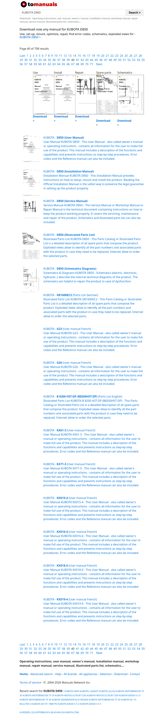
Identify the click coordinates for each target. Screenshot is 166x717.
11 (60, 56)
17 (88, 56)
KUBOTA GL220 (107, 691)
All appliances (88, 674)
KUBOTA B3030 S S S (129, 695)
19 (98, 56)
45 (96, 60)
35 (49, 60)
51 (124, 60)
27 (135, 56)
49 (115, 60)
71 (91, 64)
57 (25, 64)
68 (77, 64)
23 (116, 56)
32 (35, 60)
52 (129, 60)
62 (49, 64)
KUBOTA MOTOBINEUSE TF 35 (38, 695)
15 (79, 56)
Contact (135, 674)
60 (40, 64)
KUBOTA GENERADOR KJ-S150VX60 (70, 699)
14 (74, 56)
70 (86, 64)
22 (112, 56)
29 (21, 60)
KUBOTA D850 (71, 691)
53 (133, 60)
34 (44, 60)
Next (99, 64)
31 (30, 60)
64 (58, 64)
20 (102, 56)
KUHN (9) (59, 712)
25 (126, 56)
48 (110, 60)
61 (44, 64)
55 (143, 60)
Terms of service (30, 682)
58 (30, 64)
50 (119, 60)
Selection (106, 674)
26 (130, 56)
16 (84, 56)
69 (82, 64)
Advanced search (41, 674)
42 (82, 60)
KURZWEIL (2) (27, 712)
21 (107, 56)
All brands (70, 674)
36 (54, 60)
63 (54, 64)
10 (55, 56)
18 (93, 56)
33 (40, 60)
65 (63, 64)
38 (63, 60)
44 (91, 60)
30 (25, 60)
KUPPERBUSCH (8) (44, 712)
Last (22, 56)
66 (68, 64)
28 (140, 56)
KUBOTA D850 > (30, 37)
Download (120, 674)
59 (35, 64)
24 (121, 56)
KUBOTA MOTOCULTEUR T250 (70, 695)
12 (65, 56)
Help (58, 674)
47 (105, 60)
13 (69, 56)
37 (58, 60)
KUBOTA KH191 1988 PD (44, 703)
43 (86, 60)
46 (100, 60)
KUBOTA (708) (71, 712)
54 (138, 60)
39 (68, 60)
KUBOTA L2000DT (89, 691)
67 (72, 64)
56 (21, 64)
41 (77, 60)
